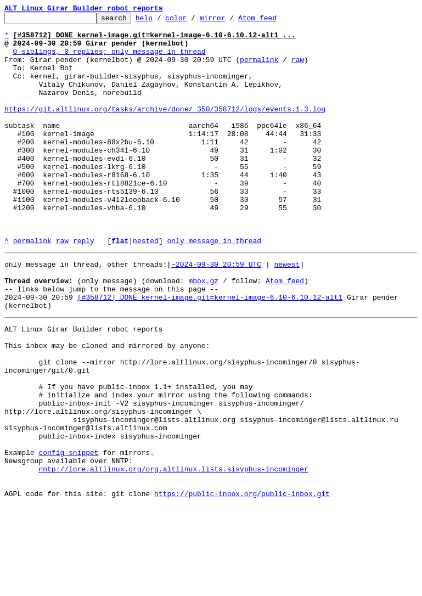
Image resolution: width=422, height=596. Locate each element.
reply (83, 286)
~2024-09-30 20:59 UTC (216, 312)
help (161, 21)
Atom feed (274, 21)
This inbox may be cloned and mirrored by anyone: (107, 406)
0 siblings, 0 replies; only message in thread (109, 59)
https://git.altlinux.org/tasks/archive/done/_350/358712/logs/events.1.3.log (164, 128)
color (193, 21)
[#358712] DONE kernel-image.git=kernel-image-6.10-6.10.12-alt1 (210, 351)
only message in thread (214, 286)
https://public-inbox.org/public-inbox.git (242, 584)
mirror (230, 21)
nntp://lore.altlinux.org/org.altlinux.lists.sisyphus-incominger (173, 554)
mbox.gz (203, 331)
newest (287, 312)
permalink (259, 69)
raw (297, 69)
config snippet (68, 534)
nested (146, 286)
